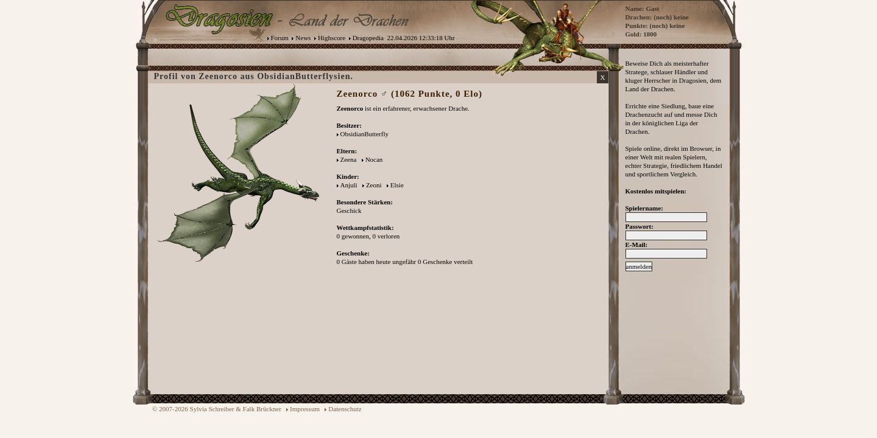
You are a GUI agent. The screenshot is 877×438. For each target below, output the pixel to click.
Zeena (348, 159)
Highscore (331, 37)
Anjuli (348, 185)
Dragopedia (368, 37)
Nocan (374, 159)
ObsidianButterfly (364, 133)
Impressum (305, 408)
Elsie (397, 185)
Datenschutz (344, 408)
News (303, 37)
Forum (280, 37)
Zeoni (374, 185)
